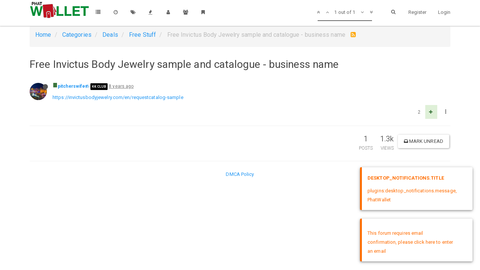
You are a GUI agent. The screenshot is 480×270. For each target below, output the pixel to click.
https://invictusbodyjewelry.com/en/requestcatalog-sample (117, 97)
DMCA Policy (240, 174)
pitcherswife (71, 86)
